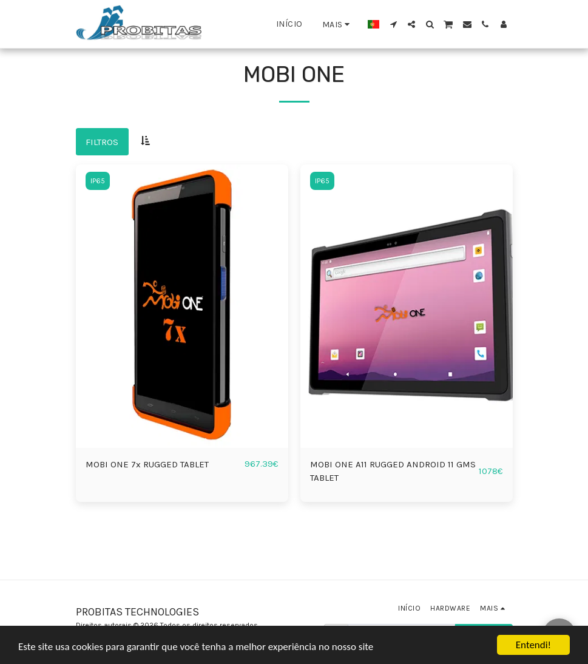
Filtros (102, 142)
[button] (393, 24)
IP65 (97, 181)
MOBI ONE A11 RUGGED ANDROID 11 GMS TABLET (393, 471)
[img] (182, 306)
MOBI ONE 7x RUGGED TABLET (147, 464)
